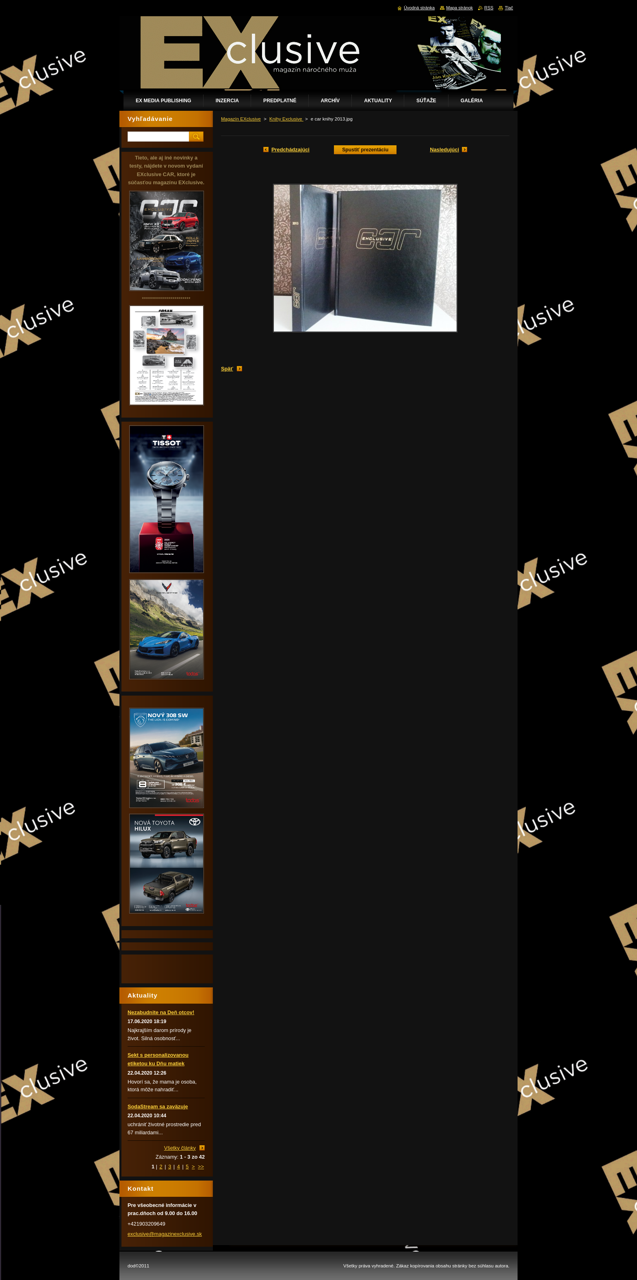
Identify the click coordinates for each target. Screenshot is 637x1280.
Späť (227, 369)
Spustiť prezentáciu (365, 150)
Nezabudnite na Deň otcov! (161, 1012)
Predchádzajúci (290, 150)
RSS (488, 7)
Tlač (509, 7)
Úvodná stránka (419, 7)
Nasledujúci (444, 150)
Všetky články (180, 1148)
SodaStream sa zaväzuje (158, 1106)
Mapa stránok (459, 7)
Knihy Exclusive (286, 118)
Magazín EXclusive (241, 118)
